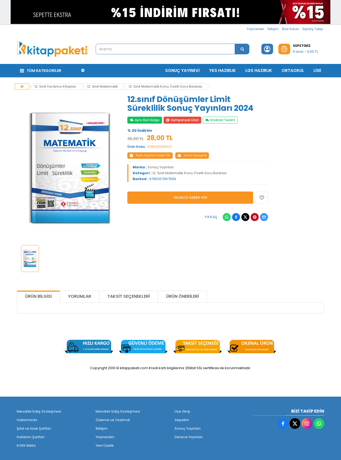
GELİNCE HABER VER (190, 196)
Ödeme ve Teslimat (113, 419)
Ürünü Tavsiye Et (192, 155)
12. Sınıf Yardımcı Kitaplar (55, 85)
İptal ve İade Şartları (34, 427)
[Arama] (242, 49)
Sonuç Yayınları (161, 166)
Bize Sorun (290, 29)
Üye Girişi (182, 410)
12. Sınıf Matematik (102, 85)
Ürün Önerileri (182, 295)
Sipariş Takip (312, 29)
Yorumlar (79, 295)
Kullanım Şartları (30, 436)
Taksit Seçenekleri (128, 295)
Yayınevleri (255, 29)
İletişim (273, 29)
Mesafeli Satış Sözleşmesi (39, 410)
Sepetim (181, 419)
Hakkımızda (27, 419)
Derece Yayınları (188, 436)
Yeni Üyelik (105, 444)
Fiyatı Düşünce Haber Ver (149, 155)
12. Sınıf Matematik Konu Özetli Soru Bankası (166, 85)
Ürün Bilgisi (38, 295)
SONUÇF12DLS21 (159, 146)
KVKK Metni (26, 444)
